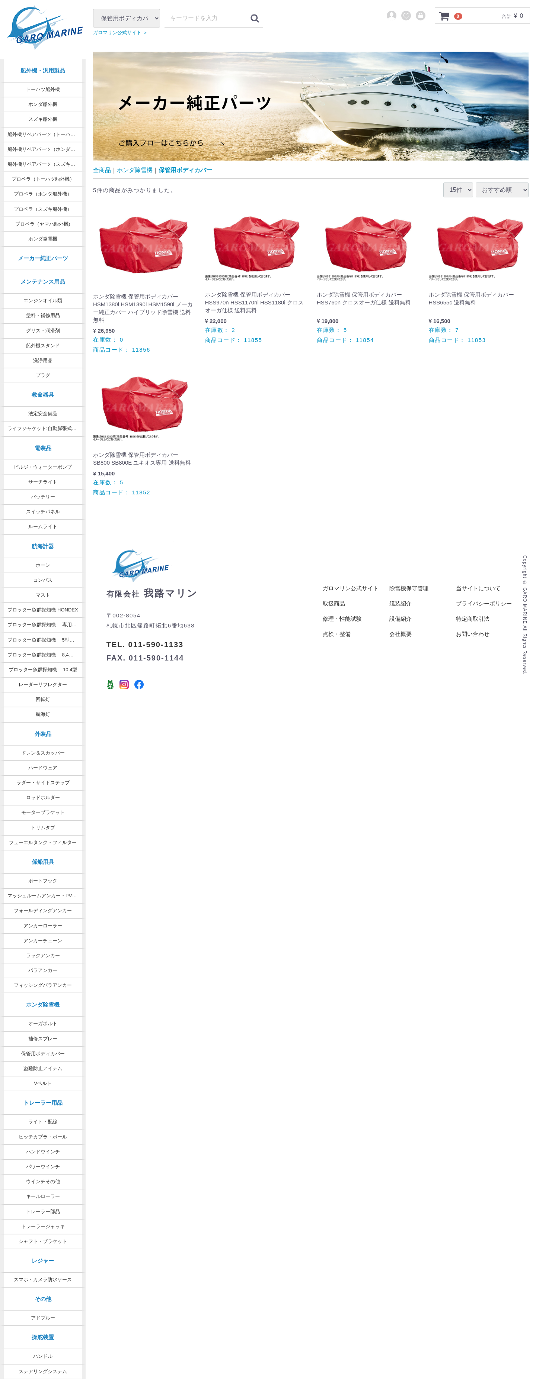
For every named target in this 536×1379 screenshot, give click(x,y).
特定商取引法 (472, 626)
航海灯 (43, 714)
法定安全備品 (42, 413)
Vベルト (43, 1083)
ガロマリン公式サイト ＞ (124, 48)
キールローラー (43, 1196)
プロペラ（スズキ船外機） (43, 209)
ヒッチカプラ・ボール (43, 1137)
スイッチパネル (43, 511)
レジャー (43, 1260)
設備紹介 (400, 626)
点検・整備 (337, 641)
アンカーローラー (42, 926)
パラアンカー (42, 970)
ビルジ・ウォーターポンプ (43, 467)
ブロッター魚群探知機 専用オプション (46, 624)
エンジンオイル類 (42, 300)
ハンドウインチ (43, 1151)
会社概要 (400, 641)
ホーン (43, 565)
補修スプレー (42, 1038)
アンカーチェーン (42, 940)
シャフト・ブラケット (43, 1241)
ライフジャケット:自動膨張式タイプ (46, 428)
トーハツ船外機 (43, 89)
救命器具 (43, 394)
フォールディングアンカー (43, 910)
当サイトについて (478, 595)
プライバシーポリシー (484, 611)
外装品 (43, 734)
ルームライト (42, 526)
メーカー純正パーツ (43, 258)
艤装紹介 (400, 611)
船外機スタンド (43, 345)
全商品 (102, 177)
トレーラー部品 (43, 1211)
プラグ (43, 375)
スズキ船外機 (42, 119)
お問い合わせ (472, 641)
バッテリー (43, 497)
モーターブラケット (43, 812)
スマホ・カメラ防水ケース (43, 1279)
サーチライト (42, 482)
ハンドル (42, 1356)
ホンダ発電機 (42, 239)
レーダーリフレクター (43, 684)
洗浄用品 (42, 360)
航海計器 (43, 546)
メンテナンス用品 (42, 281)
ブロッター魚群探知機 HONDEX (42, 610)
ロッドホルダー (43, 797)
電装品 (43, 448)
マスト (43, 595)
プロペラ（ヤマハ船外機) (42, 224)
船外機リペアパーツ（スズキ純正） (46, 164)
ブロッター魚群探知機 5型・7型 (44, 640)
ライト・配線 (42, 1121)
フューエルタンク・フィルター (43, 842)
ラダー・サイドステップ (43, 782)
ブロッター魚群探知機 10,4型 (43, 669)
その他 (43, 1299)
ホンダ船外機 (42, 104)
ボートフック (42, 881)
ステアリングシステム (43, 1371)
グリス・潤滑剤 (43, 330)
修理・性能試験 (342, 626)
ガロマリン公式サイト (351, 595)
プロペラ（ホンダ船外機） (43, 194)
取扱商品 (334, 611)
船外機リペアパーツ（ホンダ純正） (46, 149)
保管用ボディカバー (43, 1053)
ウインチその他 (43, 1181)
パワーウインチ (43, 1166)
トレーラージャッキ (43, 1226)
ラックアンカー (43, 955)
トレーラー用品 (43, 1102)
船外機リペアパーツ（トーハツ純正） (46, 134)
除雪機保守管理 (408, 595)
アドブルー (43, 1318)
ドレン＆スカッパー (43, 753)
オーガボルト (42, 1023)
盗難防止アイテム (42, 1068)
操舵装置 (43, 1337)
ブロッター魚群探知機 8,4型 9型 (45, 655)
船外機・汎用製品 (42, 70)
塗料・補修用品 (43, 315)
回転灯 (43, 699)
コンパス (42, 580)
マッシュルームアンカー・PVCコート (46, 895)
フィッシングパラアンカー (43, 985)
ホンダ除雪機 (43, 1004)
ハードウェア (42, 768)
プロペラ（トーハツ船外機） (43, 179)
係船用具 (43, 862)
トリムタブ (43, 827)
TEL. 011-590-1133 (145, 652)
